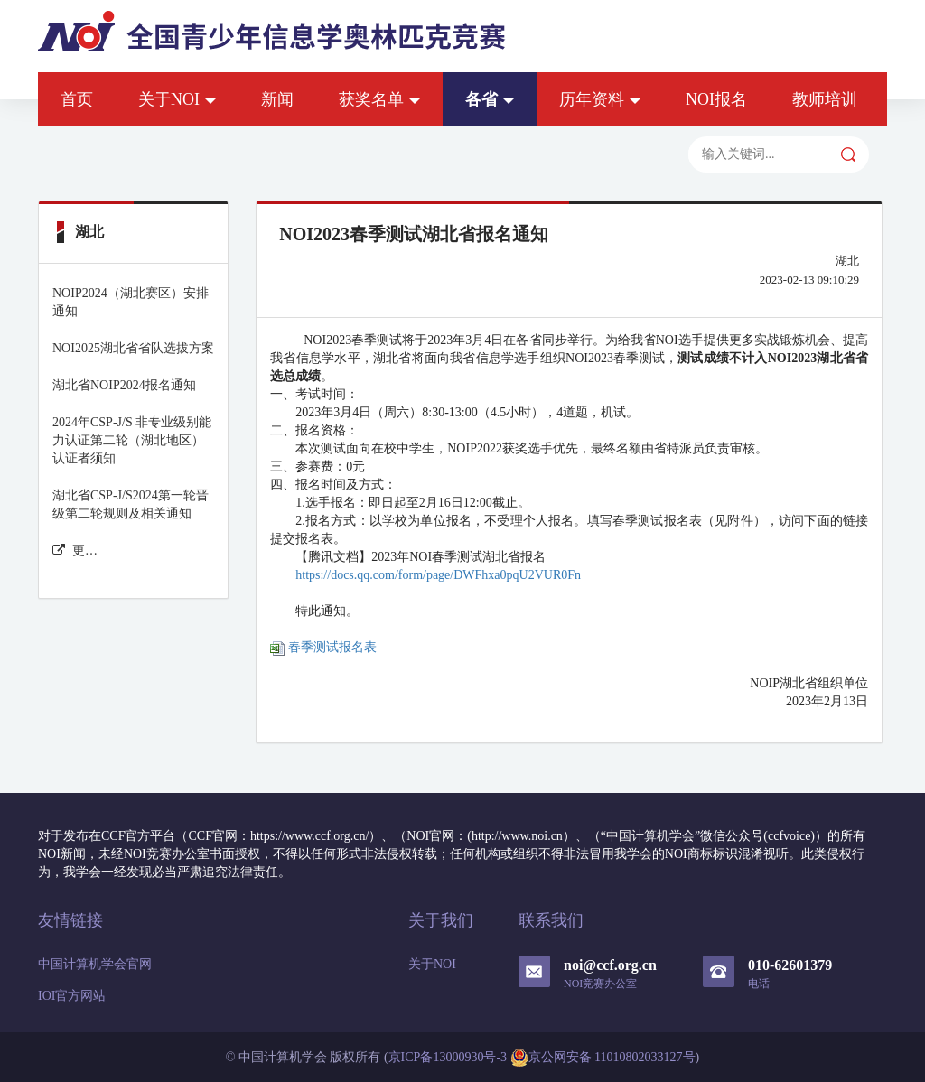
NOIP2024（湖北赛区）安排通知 (130, 302)
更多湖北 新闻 (75, 550)
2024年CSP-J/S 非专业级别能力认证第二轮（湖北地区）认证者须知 (131, 440)
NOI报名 (716, 99)
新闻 (277, 99)
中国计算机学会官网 (95, 964)
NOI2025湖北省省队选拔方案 (133, 348)
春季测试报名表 (323, 647)
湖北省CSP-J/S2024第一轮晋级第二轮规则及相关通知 (130, 504)
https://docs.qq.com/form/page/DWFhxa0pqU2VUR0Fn (438, 575)
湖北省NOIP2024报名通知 (124, 385)
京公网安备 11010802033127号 (603, 1058)
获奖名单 (379, 99)
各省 (489, 99)
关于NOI (177, 99)
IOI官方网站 (72, 996)
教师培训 (824, 99)
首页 (77, 99)
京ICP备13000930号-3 (447, 1057)
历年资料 (599, 99)
